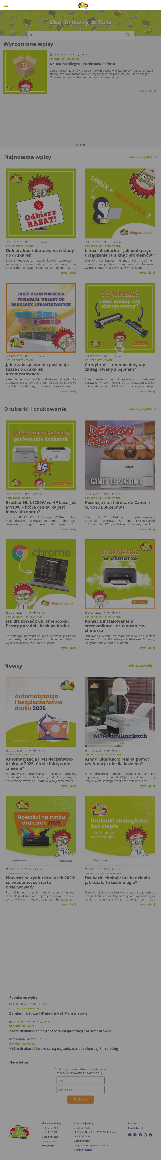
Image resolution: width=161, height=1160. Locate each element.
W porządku (117, 593)
